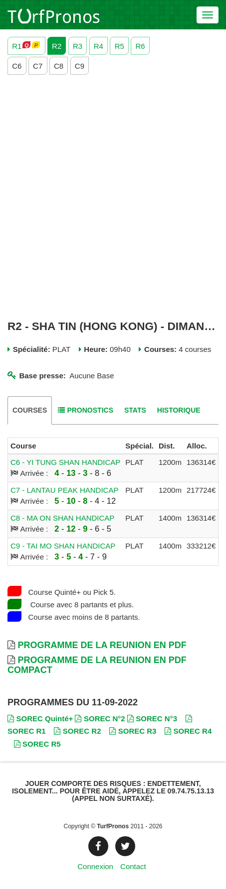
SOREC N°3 (152, 718)
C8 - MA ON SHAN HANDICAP (62, 518)
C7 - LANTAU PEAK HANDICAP (64, 490)
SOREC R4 (188, 731)
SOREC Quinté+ (40, 718)
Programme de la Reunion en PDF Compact (97, 665)
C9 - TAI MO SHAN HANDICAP (62, 546)
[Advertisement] (113, 197)
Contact (133, 866)
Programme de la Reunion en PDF (101, 645)
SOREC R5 (37, 744)
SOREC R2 (77, 731)
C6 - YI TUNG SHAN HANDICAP (65, 462)
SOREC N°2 (100, 718)
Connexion (95, 866)
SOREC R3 (132, 731)
